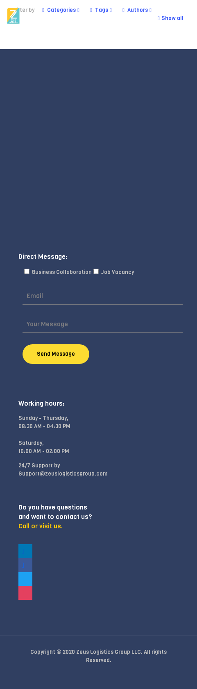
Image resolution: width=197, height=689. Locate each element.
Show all (169, 18)
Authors (137, 10)
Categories (61, 10)
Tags (100, 10)
